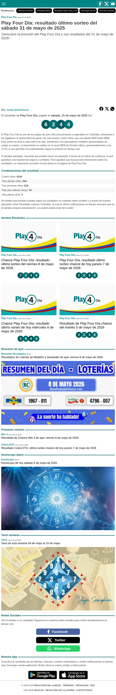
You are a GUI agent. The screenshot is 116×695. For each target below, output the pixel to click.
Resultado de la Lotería (60, 690)
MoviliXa (39, 690)
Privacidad (82, 685)
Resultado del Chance (47, 685)
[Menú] (3, 3)
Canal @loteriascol (17, 110)
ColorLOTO (7, 444)
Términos (68, 685)
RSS (92, 685)
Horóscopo (7, 459)
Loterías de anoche (25, 11)
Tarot (4, 540)
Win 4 (4, 434)
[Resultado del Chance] (30, 4)
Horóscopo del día (88, 11)
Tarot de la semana (106, 11)
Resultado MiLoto (44, 11)
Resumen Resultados (13, 354)
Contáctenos (84, 690)
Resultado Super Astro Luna (65, 11)
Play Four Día (9, 17)
